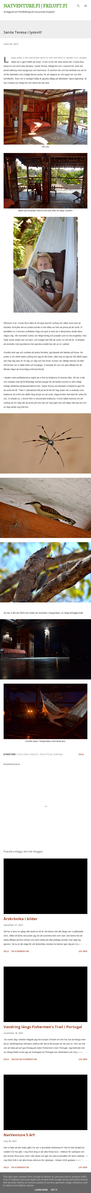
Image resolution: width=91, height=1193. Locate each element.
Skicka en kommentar (24, 1059)
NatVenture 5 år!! (19, 1134)
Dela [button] (81, 754)
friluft (34, 754)
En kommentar (20, 951)
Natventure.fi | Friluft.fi (35, 6)
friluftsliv (46, 754)
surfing (58, 754)
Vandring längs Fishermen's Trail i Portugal (43, 1026)
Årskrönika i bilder (20, 918)
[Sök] (78, 5)
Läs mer (83, 951)
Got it (54, 1190)
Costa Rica (23, 754)
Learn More (41, 1190)
